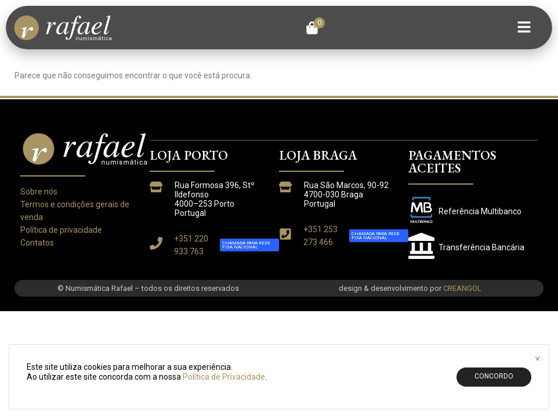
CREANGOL (462, 288)
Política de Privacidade (224, 400)
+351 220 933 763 (191, 245)
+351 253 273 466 (320, 236)
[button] (315, 28)
